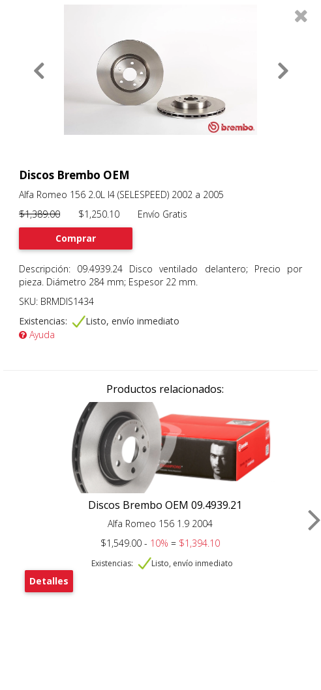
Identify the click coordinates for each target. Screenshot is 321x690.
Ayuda (37, 334)
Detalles (49, 581)
